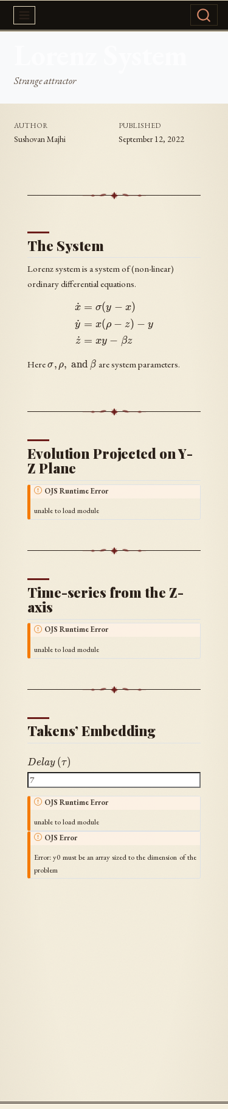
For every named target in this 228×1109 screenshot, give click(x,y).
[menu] (24, 15)
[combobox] (202, 15)
